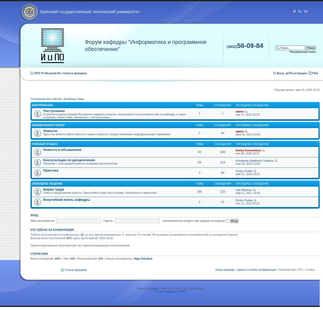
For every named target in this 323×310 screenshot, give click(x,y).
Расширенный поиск (302, 51)
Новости (50, 131)
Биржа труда (53, 189)
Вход (280, 73)
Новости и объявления (62, 150)
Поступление (54, 111)
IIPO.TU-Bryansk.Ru (48, 73)
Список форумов (75, 73)
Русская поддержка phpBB (170, 291)
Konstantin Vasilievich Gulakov (255, 160)
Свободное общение (47, 183)
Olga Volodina (143, 258)
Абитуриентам (42, 105)
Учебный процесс (45, 144)
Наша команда (225, 269)
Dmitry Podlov (244, 171)
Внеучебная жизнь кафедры (66, 200)
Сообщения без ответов (46, 98)
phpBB (154, 288)
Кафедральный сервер (48, 125)
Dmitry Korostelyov (248, 150)
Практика (50, 170)
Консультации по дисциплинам (69, 160)
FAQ (315, 73)
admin (240, 111)
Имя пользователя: (43, 220)
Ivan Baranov (244, 189)
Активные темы (74, 98)
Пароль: (108, 220)
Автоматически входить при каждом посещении (196, 220)
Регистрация (298, 73)
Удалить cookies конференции (256, 269)
